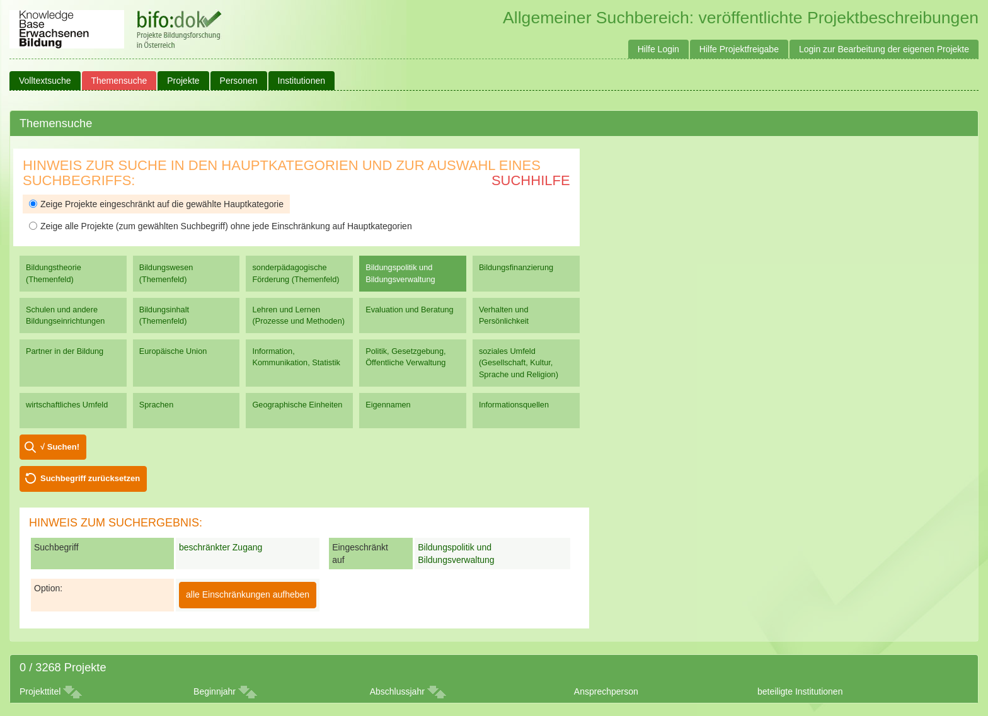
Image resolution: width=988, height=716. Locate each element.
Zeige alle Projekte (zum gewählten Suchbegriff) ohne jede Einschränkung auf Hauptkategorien (220, 226)
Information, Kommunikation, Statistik (296, 356)
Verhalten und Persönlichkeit (504, 315)
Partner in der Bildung (64, 351)
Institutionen (302, 81)
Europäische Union (173, 351)
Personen (239, 81)
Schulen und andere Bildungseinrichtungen (65, 315)
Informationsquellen (514, 404)
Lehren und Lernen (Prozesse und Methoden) (298, 315)
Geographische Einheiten (297, 404)
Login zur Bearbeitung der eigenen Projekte (884, 49)
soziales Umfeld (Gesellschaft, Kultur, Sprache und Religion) (518, 362)
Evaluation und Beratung (409, 309)
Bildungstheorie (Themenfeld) (53, 273)
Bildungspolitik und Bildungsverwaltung (400, 273)
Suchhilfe (530, 180)
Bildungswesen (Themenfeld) (166, 273)
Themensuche (119, 81)
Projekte (183, 81)
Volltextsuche (45, 81)
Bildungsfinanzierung (516, 267)
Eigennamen (388, 404)
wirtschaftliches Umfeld (67, 404)
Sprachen (156, 404)
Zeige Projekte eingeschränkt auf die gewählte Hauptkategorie (156, 204)
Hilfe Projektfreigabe (739, 49)
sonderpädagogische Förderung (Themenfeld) (295, 273)
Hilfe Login (658, 49)
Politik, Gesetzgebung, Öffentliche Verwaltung (405, 356)
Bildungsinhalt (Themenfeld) (164, 315)
